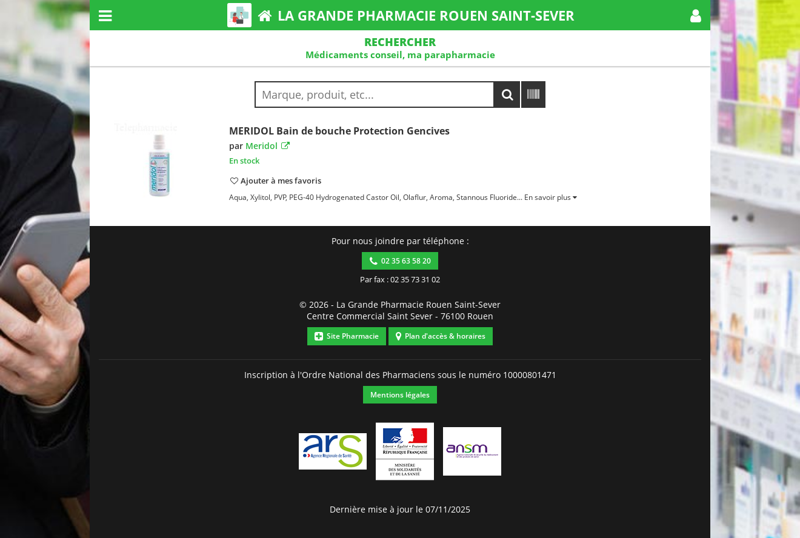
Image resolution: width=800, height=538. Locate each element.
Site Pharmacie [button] (347, 336)
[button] (695, 15)
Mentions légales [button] (400, 395)
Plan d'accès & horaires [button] (440, 336)
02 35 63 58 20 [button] (400, 261)
